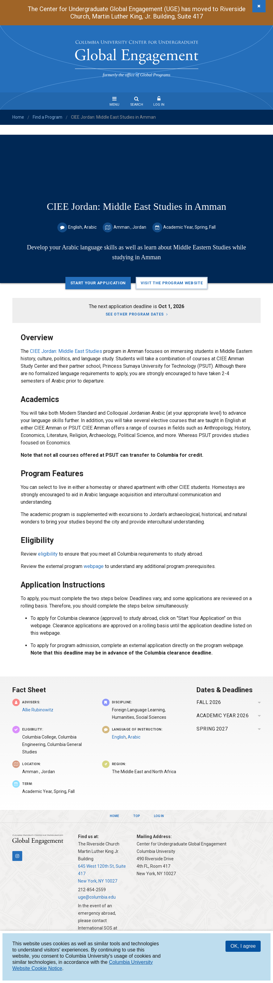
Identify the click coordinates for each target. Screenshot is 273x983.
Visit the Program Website (172, 283)
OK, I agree (243, 946)
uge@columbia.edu (97, 897)
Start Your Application (98, 283)
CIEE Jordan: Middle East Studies (66, 351)
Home (18, 117)
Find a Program (47, 117)
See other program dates (134, 314)
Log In (158, 105)
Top (136, 816)
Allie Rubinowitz (37, 709)
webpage (94, 566)
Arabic (134, 737)
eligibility (48, 554)
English (119, 737)
